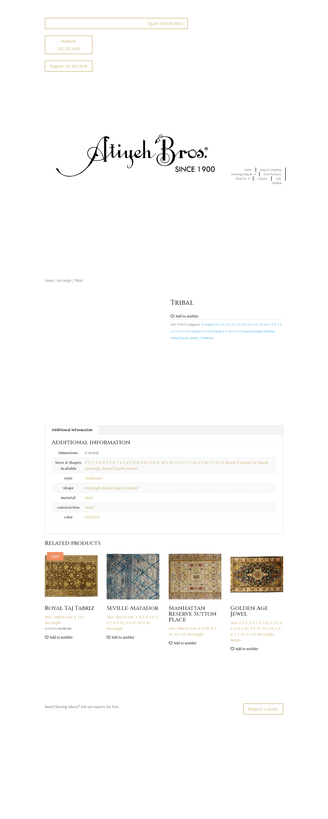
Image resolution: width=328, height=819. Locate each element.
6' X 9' (205, 331)
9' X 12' (236, 331)
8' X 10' (227, 331)
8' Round (216, 331)
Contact (262, 179)
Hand (245, 331)
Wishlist (276, 183)
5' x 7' (185, 331)
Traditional (207, 338)
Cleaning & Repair (241, 174)
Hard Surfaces (272, 174)
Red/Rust (269, 331)
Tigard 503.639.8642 (165, 23)
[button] (184, 316)
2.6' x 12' (252, 324)
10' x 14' (219, 324)
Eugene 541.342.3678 (68, 66)
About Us (240, 179)
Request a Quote (263, 709)
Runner (194, 338)
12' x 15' (229, 324)
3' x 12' (215, 462)
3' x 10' (203, 462)
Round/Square (180, 338)
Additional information (72, 429)
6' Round (195, 331)
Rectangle (64, 280)
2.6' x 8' (263, 324)
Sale (278, 179)
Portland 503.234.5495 (68, 44)
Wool (89, 497)
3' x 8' (192, 462)
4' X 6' (177, 331)
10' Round (207, 324)
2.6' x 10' (241, 324)
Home (247, 170)
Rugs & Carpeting (270, 170)
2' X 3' (272, 324)
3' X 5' (99, 462)
